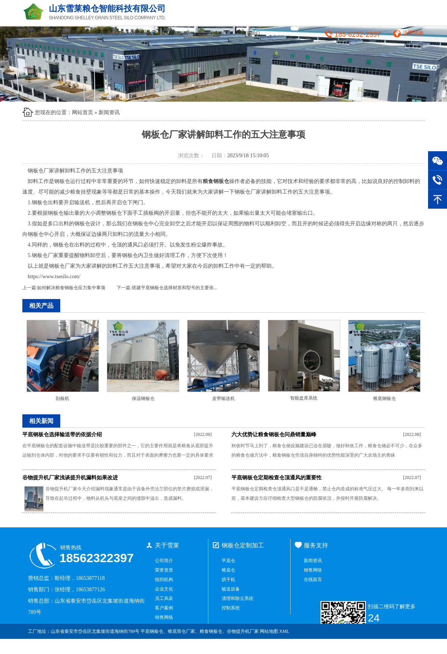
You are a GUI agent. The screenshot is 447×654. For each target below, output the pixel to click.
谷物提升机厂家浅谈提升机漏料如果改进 (70, 477)
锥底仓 (228, 570)
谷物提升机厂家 (243, 631)
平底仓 (228, 560)
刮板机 (62, 398)
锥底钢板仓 (384, 398)
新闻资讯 (179, 33)
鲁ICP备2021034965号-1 (395, 646)
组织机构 (164, 579)
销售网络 (164, 617)
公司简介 (164, 560)
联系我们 (251, 33)
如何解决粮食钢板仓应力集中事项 (71, 287)
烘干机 (228, 579)
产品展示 (143, 33)
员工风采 (164, 598)
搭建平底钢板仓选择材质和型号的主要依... (174, 287)
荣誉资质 (164, 570)
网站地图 (269, 631)
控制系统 (231, 608)
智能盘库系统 (303, 398)
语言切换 (413, 33)
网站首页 (71, 33)
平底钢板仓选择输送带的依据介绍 (62, 434)
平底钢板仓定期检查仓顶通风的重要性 (276, 477)
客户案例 (215, 33)
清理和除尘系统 (237, 598)
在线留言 (313, 579)
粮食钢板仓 (211, 631)
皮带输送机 (223, 398)
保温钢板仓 (143, 398)
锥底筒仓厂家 (181, 631)
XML (284, 631)
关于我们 (107, 33)
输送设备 (231, 589)
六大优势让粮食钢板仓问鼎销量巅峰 (273, 434)
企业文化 (164, 589)
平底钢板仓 (152, 631)
